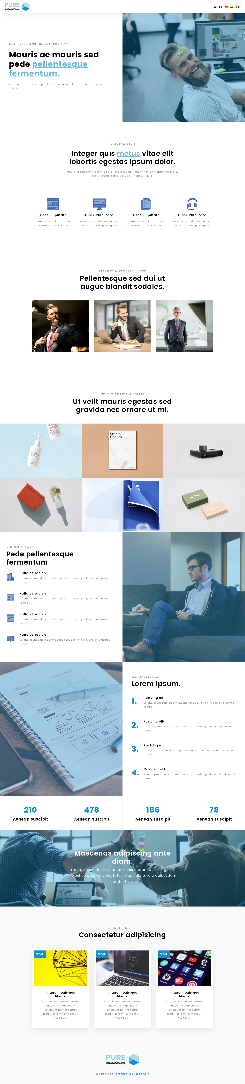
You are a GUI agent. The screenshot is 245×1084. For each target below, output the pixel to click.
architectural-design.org (132, 1072)
